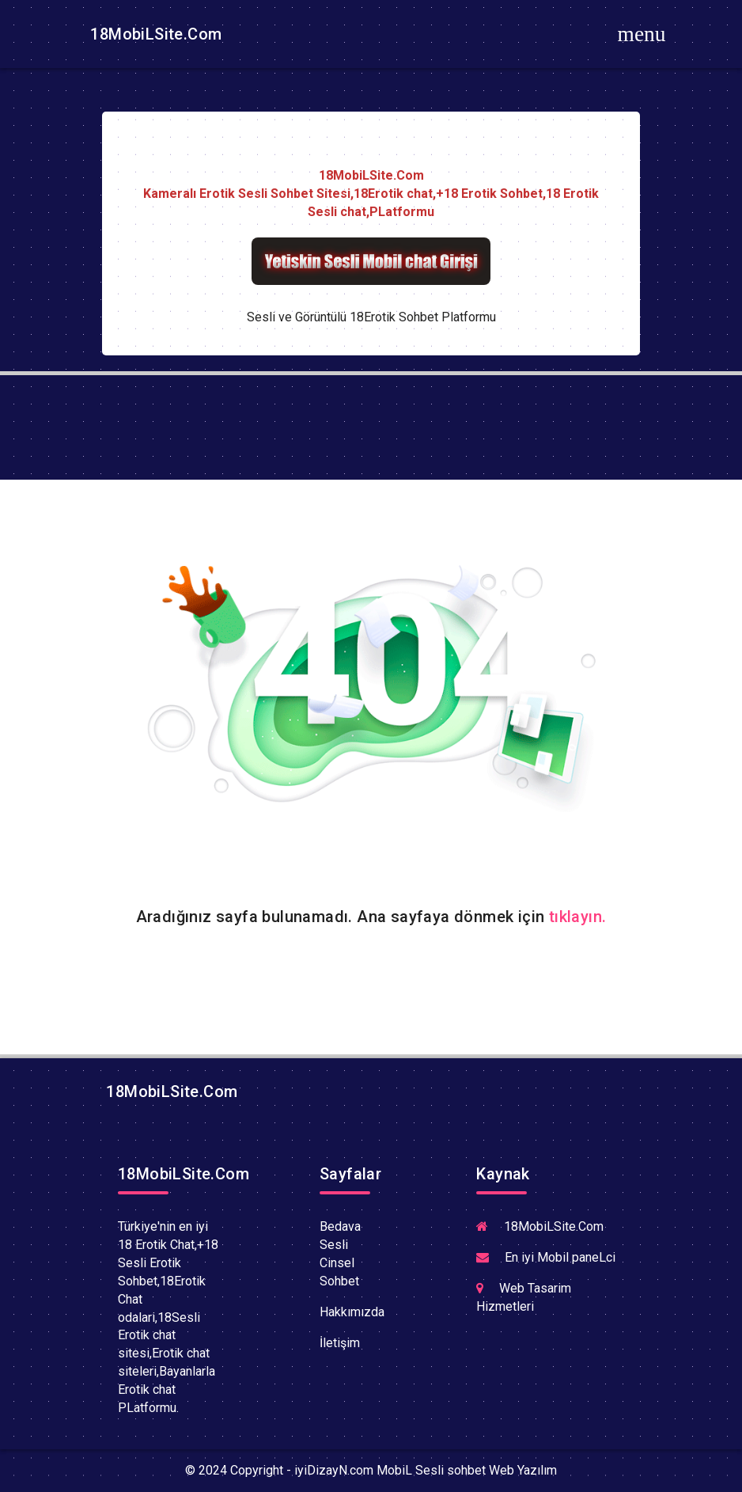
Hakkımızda (352, 1311)
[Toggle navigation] (641, 34)
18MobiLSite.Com (153, 34)
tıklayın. (578, 916)
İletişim (340, 1342)
